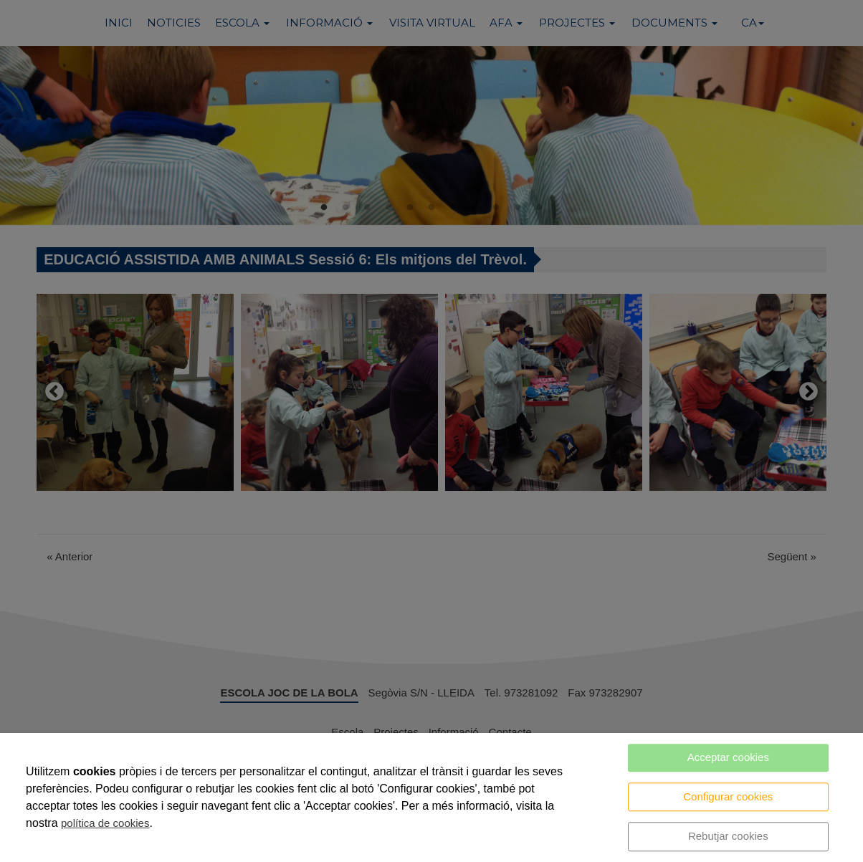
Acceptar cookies (728, 757)
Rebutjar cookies (728, 836)
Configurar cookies (728, 796)
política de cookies (105, 823)
